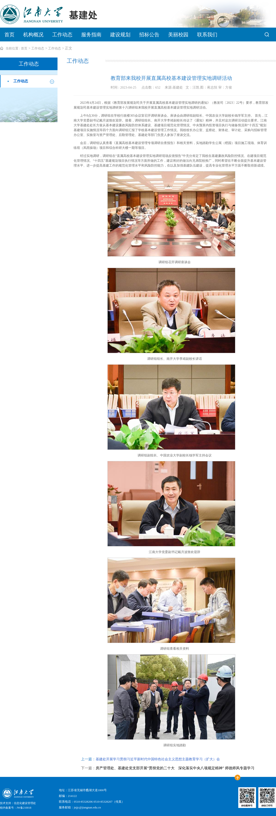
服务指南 (91, 34)
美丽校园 (178, 34)
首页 (9, 34)
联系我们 (207, 34)
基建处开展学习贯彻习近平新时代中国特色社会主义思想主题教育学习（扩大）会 (158, 759)
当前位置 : (13, 48)
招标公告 (149, 34)
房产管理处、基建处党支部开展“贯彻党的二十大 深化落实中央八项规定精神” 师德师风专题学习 (175, 768)
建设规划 (120, 34)
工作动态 (62, 34)
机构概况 (33, 34)
